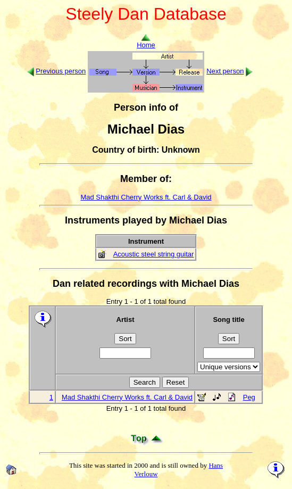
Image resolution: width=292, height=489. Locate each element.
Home (146, 42)
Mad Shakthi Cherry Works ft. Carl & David (145, 197)
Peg (249, 397)
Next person (225, 71)
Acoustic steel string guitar (153, 254)
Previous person (61, 71)
